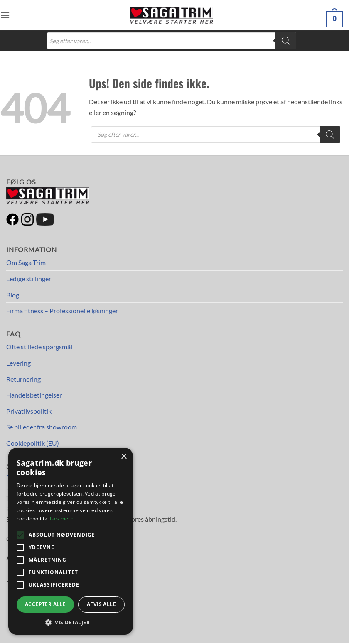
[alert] (70, 541)
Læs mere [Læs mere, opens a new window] (62, 518)
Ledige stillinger (28, 278)
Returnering (23, 379)
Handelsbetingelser (34, 395)
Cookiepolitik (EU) (32, 443)
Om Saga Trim (26, 262)
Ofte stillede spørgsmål (39, 347)
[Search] (285, 40)
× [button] (123, 457)
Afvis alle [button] (101, 604)
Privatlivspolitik (29, 411)
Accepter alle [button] (45, 604)
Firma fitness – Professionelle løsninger (62, 310)
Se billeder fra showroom (41, 427)
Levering (18, 363)
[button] (5, 15)
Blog (12, 295)
